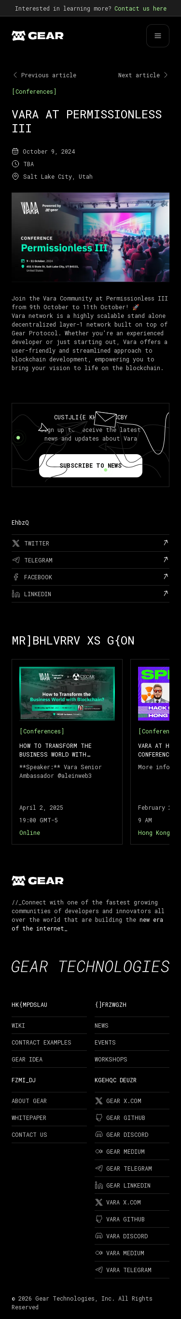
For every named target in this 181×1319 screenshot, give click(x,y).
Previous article (44, 75)
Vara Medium (119, 1252)
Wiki (18, 1025)
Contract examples (41, 1042)
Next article (143, 75)
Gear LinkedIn (123, 1185)
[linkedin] (90, 594)
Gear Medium (120, 1151)
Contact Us (29, 1134)
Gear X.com (118, 1100)
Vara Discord (121, 1236)
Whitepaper (29, 1117)
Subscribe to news (90, 465)
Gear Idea (27, 1059)
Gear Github (120, 1117)
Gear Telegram (123, 1168)
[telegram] (90, 560)
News (102, 1025)
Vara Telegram (123, 1269)
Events (105, 1042)
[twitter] (90, 543)
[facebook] (90, 577)
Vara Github (120, 1219)
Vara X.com (118, 1202)
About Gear (29, 1100)
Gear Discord (121, 1134)
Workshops (111, 1059)
